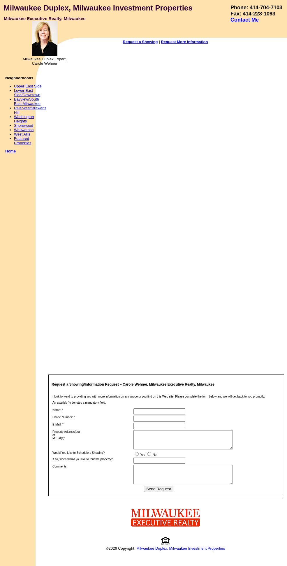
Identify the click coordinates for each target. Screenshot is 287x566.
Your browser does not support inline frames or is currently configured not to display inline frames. (173, 205)
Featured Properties (22, 140)
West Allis (22, 134)
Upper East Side (28, 86)
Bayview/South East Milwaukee (27, 101)
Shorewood (23, 125)
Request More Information (184, 42)
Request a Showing (140, 42)
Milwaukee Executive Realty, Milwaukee (45, 18)
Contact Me (244, 20)
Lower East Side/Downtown (27, 92)
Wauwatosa (24, 130)
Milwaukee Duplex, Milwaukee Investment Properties (98, 7)
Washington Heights (24, 119)
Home (10, 151)
